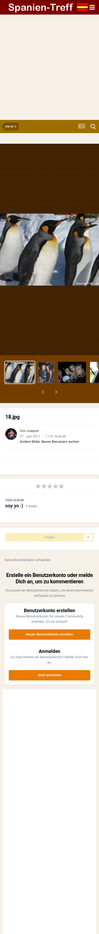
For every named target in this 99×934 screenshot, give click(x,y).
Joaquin (33, 431)
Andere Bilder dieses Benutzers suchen (49, 442)
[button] (43, 392)
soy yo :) (14, 505)
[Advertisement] (49, 67)
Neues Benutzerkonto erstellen (49, 634)
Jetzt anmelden (50, 675)
